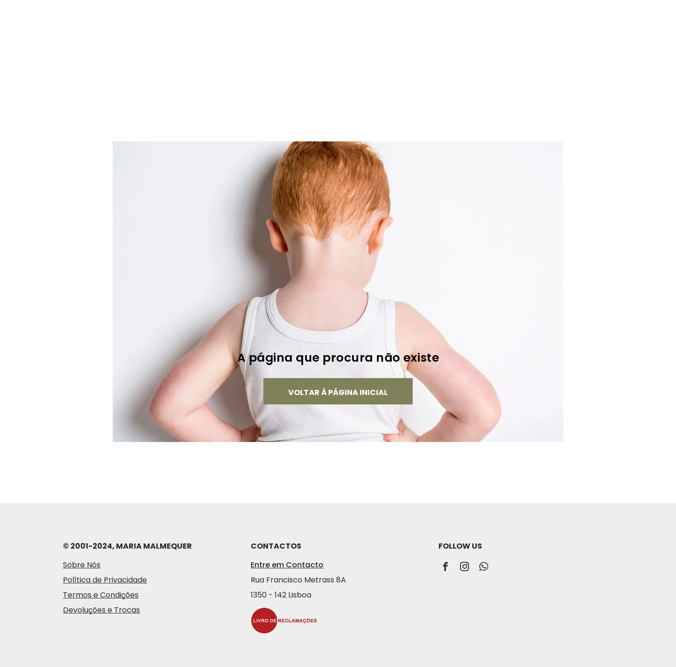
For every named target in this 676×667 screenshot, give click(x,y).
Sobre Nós (81, 564)
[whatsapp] (484, 568)
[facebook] (445, 568)
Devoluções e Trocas (101, 610)
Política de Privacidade (105, 579)
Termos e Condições (100, 594)
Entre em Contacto (287, 564)
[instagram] (464, 568)
